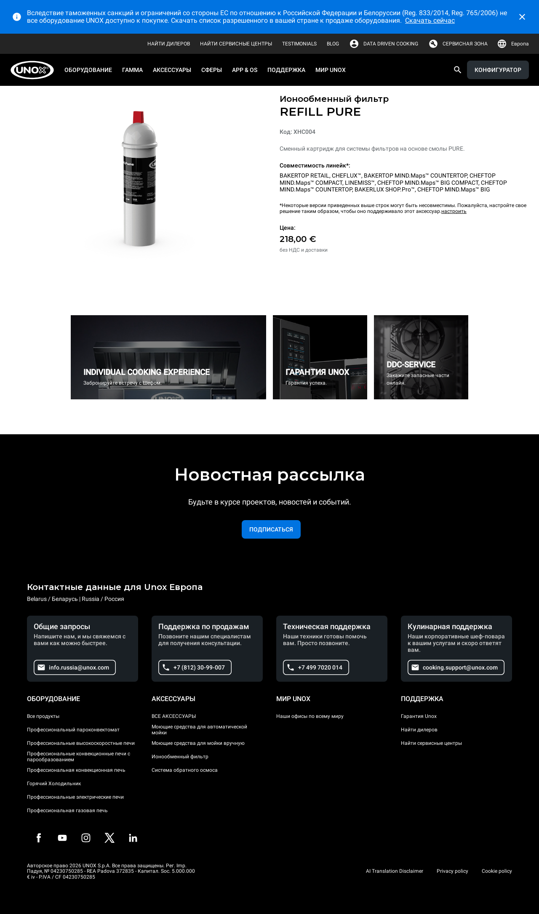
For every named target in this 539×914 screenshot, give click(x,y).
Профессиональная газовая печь (67, 810)
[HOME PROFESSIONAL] (34, 70)
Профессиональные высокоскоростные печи (81, 743)
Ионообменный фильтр (180, 757)
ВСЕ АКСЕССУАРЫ (174, 716)
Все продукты (43, 716)
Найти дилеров (419, 730)
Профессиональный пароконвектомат (73, 730)
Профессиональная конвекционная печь (76, 770)
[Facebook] (39, 838)
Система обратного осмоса (185, 770)
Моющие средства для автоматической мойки (199, 730)
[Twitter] (109, 838)
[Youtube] (62, 838)
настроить (454, 211)
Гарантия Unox (419, 716)
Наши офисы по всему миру (310, 716)
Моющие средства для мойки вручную (198, 743)
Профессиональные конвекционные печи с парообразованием (78, 757)
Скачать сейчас (430, 20)
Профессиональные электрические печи (75, 797)
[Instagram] (86, 838)
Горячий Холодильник (54, 783)
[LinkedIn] (133, 838)
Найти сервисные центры (431, 743)
